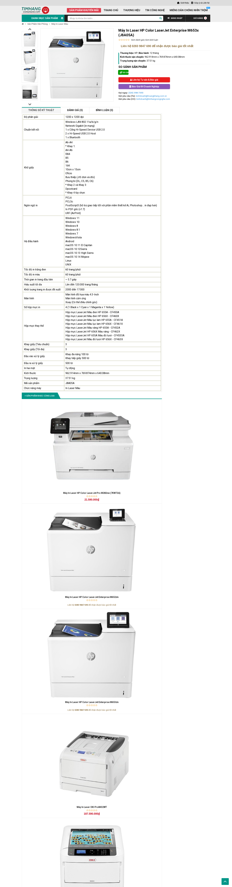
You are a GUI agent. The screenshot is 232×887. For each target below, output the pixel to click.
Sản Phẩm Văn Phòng (37, 24)
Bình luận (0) (104, 110)
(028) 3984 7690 (135, 93)
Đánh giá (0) (75, 110)
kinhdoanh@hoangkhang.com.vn (151, 96)
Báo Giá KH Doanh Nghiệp (144, 86)
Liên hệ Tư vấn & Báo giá (144, 79)
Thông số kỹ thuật (41, 110)
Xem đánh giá (137, 40)
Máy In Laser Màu (59, 24)
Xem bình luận (151, 40)
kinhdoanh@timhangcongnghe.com (153, 99)
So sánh (124, 72)
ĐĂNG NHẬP (175, 18)
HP (136, 53)
